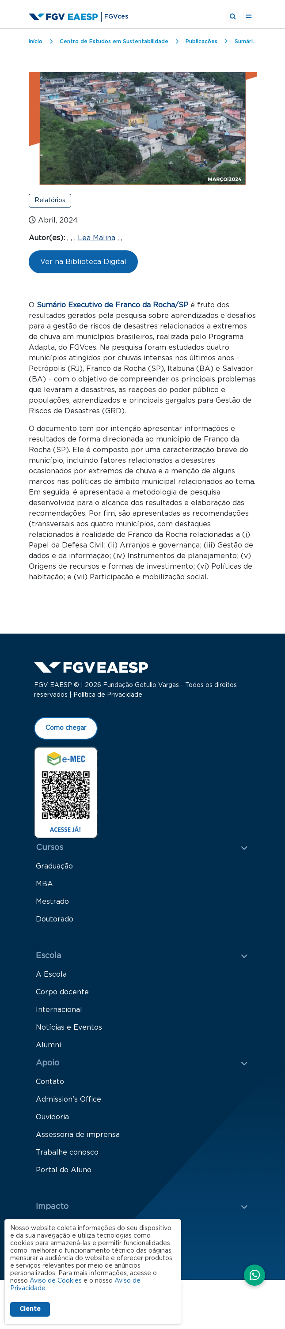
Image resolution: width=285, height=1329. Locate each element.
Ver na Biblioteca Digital (83, 261)
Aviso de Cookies (56, 1281)
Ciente (30, 1309)
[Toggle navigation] (249, 17)
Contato (50, 1083)
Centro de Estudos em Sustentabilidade (114, 41)
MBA (44, 885)
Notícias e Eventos (69, 1028)
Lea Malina (96, 238)
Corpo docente (62, 993)
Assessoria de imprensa (78, 1136)
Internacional (59, 1011)
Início (35, 41)
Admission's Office (68, 1100)
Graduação (54, 867)
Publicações (201, 41)
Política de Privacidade (107, 697)
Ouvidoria (52, 1118)
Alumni (48, 1046)
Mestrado (52, 902)
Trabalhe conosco (67, 1153)
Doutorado (54, 920)
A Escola (51, 975)
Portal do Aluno (63, 1171)
